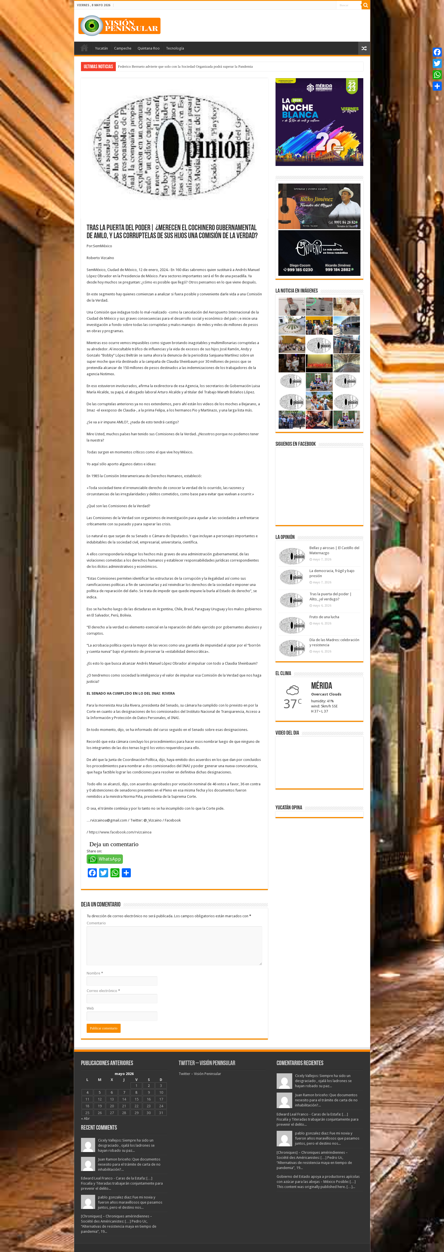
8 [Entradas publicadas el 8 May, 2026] (136, 1092)
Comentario (96, 923)
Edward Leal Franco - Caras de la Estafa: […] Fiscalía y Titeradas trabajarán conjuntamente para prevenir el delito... (122, 1183)
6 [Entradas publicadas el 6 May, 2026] (112, 1092)
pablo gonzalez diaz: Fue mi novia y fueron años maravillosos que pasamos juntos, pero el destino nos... (130, 1202)
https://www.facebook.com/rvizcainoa (120, 832)
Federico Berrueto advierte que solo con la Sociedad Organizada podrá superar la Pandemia (185, 66)
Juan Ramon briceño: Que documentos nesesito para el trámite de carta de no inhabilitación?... (129, 1164)
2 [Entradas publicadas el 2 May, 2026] (149, 1085)
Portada (84, 48)
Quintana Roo (149, 48)
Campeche (122, 48)
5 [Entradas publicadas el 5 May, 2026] (100, 1092)
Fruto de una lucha (324, 617)
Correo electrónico (103, 991)
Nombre (95, 973)
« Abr (85, 1118)
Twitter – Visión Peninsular (207, 1063)
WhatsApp (110, 859)
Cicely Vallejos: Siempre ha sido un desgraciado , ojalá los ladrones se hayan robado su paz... (126, 1145)
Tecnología (175, 48)
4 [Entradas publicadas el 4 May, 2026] (87, 1092)
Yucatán (101, 48)
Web (90, 1008)
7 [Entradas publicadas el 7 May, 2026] (124, 1092)
